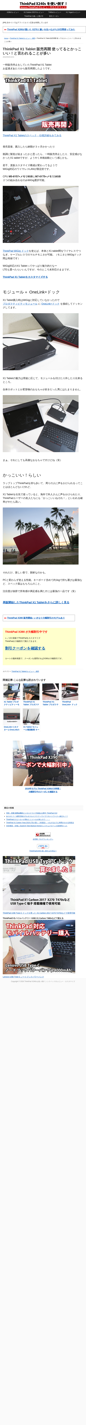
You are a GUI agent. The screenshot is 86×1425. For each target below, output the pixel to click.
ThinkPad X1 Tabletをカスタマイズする (25, 277)
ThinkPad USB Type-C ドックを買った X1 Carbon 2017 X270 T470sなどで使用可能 (39, 913)
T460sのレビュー (54, 12)
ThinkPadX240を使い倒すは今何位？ (43, 851)
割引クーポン (54, 16)
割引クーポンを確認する (25, 648)
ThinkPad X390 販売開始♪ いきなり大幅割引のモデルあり (36, 618)
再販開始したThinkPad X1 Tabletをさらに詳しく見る (36, 602)
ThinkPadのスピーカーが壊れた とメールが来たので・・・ (28, 819)
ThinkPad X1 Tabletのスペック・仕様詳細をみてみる (32, 135)
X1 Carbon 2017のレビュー (34, 12)
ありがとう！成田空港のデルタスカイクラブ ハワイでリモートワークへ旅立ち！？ (37, 816)
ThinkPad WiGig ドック (16, 251)
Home (6, 38)
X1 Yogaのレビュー (73, 12)
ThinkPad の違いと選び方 (33, 16)
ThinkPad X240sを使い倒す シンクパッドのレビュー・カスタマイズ (43, 5)
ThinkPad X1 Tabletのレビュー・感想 (22, 38)
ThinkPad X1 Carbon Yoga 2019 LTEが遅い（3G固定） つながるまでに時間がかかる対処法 (40, 823)
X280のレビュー (13, 12)
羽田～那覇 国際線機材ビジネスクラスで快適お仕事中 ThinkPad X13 (31, 813)
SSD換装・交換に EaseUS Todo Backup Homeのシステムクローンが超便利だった (36, 826)
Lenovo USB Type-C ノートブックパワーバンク (23, 977)
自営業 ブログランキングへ (43, 839)
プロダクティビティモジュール (20, 303)
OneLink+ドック (50, 303)
